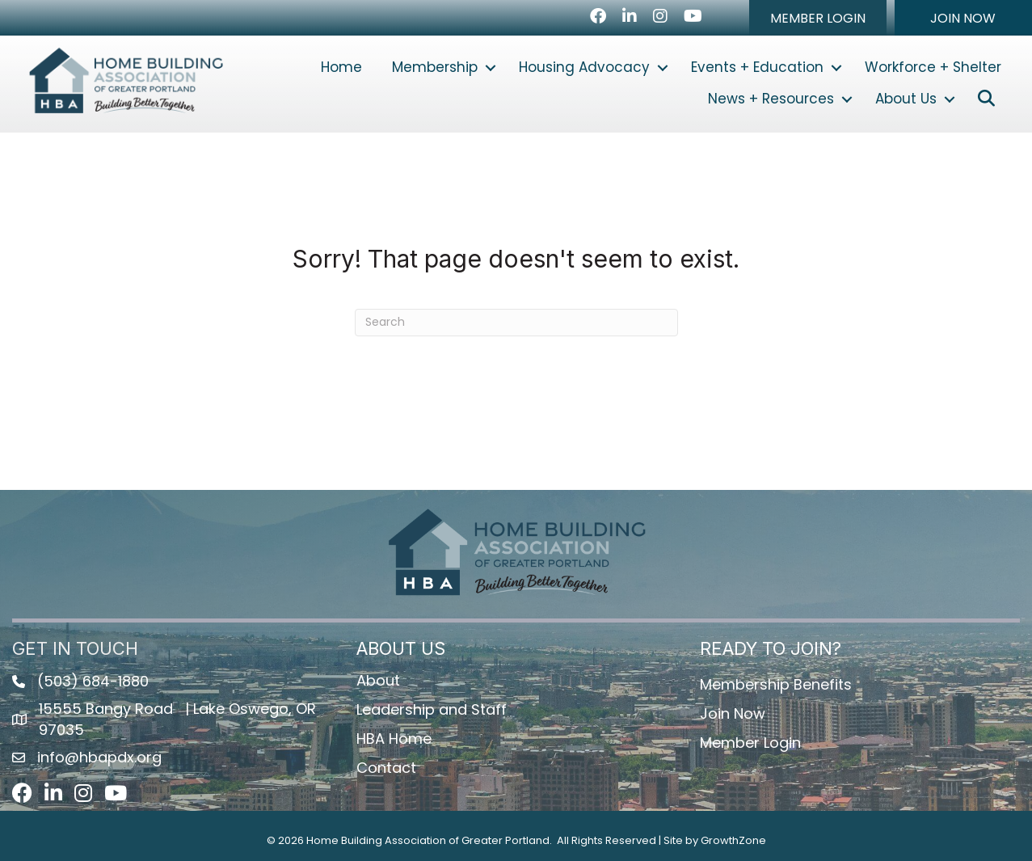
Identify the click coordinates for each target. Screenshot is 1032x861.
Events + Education (757, 67)
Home (341, 67)
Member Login (750, 742)
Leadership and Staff (431, 709)
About (378, 680)
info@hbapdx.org (99, 757)
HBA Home (394, 738)
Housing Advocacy (584, 67)
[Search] (516, 322)
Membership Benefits (776, 684)
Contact (386, 768)
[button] (818, 18)
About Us (906, 98)
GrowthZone (733, 840)
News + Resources (771, 98)
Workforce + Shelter (933, 67)
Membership (435, 67)
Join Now (732, 713)
